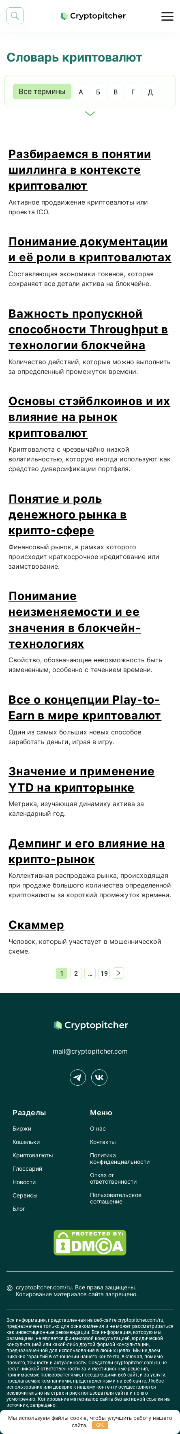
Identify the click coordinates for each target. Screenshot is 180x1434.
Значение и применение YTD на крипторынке (82, 779)
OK (100, 1425)
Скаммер (36, 925)
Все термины (42, 91)
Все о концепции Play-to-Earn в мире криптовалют (85, 707)
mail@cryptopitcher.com (90, 1051)
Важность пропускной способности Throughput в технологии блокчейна (88, 329)
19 (104, 973)
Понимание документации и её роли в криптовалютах (90, 249)
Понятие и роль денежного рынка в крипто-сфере (68, 514)
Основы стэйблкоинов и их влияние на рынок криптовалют (89, 417)
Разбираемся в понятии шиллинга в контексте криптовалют (80, 169)
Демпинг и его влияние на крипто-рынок (87, 851)
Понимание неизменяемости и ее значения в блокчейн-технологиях (75, 620)
